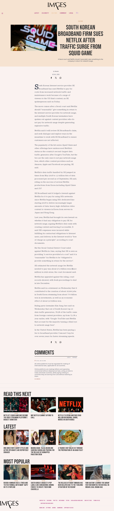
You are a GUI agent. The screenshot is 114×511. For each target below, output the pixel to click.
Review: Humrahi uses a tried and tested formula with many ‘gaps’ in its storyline (16, 485)
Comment (63, 13)
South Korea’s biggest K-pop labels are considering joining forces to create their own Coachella (42, 486)
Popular (74, 357)
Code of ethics (88, 500)
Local (71, 13)
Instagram (61, 500)
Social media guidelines (77, 500)
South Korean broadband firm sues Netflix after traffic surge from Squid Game (80, 40)
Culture (54, 13)
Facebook (49, 500)
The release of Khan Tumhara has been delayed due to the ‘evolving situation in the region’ (70, 485)
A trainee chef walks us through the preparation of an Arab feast (70, 449)
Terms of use (96, 500)
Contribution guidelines (47, 503)
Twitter (55, 500)
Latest (36, 13)
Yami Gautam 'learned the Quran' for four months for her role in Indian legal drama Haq (97, 485)
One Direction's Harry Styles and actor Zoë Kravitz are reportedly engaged (16, 450)
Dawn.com (41, 507)
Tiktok (67, 500)
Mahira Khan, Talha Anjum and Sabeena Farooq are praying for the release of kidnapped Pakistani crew (42, 451)
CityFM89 (48, 507)
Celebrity (45, 13)
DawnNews (60, 507)
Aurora (54, 507)
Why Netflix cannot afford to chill (42, 416)
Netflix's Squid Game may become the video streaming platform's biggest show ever (16, 417)
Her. (77, 13)
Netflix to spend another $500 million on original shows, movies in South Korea (69, 417)
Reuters (57, 71)
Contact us (42, 500)
